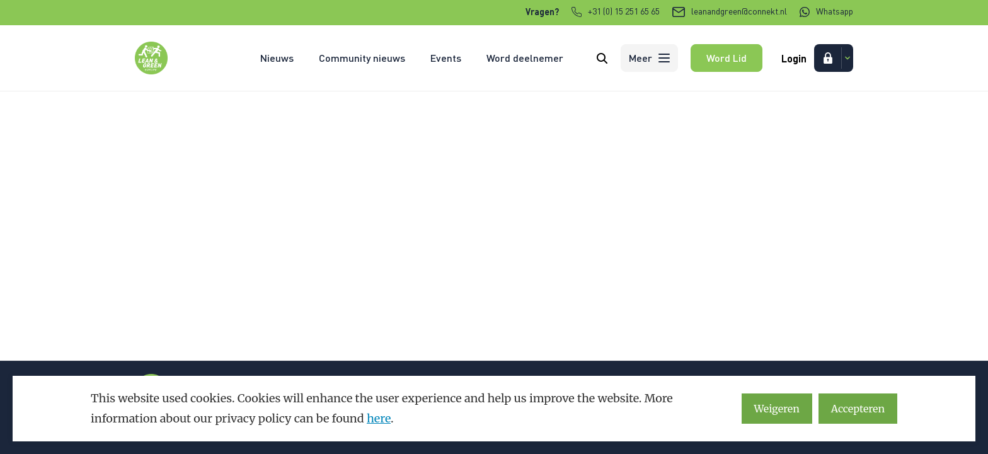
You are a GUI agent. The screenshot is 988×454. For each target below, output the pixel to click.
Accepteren (858, 408)
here (379, 418)
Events (445, 58)
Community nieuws (362, 58)
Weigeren (777, 408)
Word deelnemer (524, 58)
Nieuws (277, 58)
